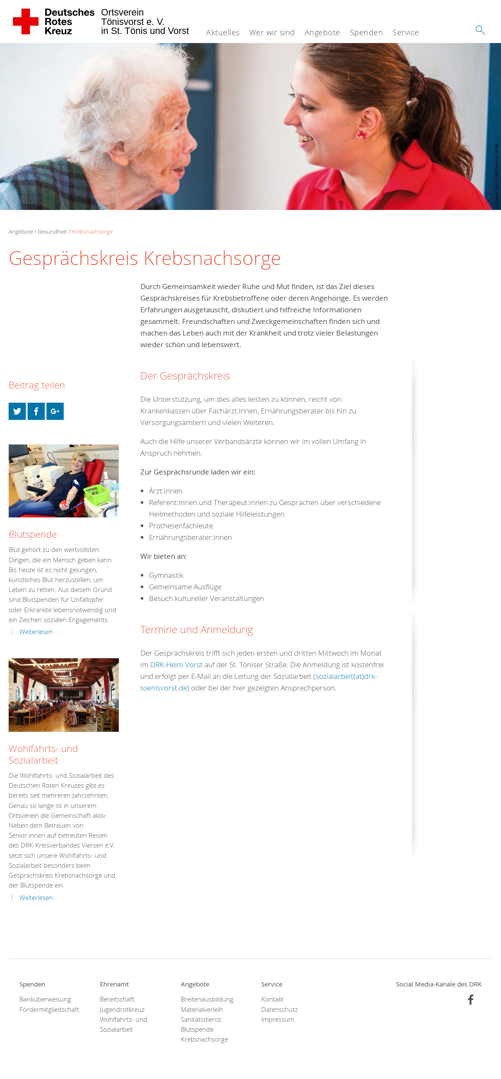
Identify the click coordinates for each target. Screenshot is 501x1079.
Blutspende (33, 534)
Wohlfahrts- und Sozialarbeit (43, 754)
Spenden (366, 32)
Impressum (277, 1019)
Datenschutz (279, 1009)
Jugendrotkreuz (122, 1009)
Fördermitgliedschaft (48, 1009)
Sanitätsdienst (201, 1019)
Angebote (322, 32)
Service (406, 32)
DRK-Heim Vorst (176, 664)
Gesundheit (52, 231)
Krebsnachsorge (92, 231)
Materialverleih (202, 1009)
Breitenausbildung (207, 999)
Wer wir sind (272, 32)
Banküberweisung (45, 999)
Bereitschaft (117, 999)
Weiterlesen (36, 632)
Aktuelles (223, 32)
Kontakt (272, 999)
